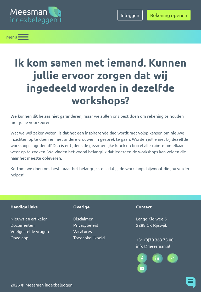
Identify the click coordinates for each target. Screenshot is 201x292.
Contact (144, 206)
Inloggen (130, 15)
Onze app (19, 237)
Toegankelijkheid (89, 237)
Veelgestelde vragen (29, 231)
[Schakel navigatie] (17, 36)
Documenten (22, 225)
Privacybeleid (85, 225)
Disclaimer (83, 218)
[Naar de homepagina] (35, 15)
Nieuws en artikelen (29, 218)
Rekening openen (168, 15)
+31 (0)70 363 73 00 (155, 239)
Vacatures (82, 231)
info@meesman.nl (153, 245)
